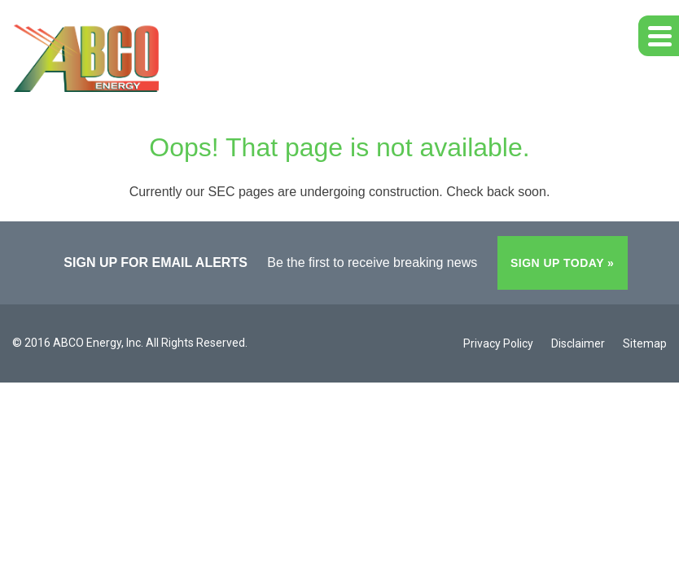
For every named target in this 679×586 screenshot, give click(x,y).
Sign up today (557, 262)
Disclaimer (578, 343)
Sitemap (645, 343)
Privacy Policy (498, 343)
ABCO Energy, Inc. (98, 342)
